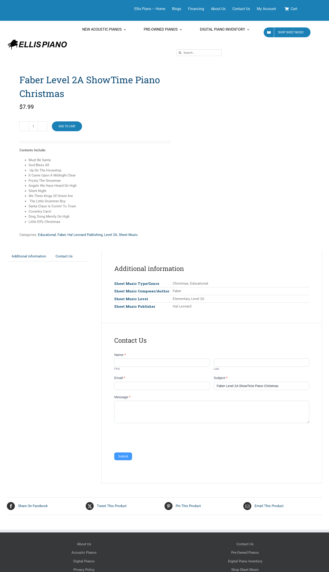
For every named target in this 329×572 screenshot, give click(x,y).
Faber (62, 235)
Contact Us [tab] (64, 256)
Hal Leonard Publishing (85, 235)
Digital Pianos (84, 561)
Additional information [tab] (29, 256)
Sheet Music (128, 235)
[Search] (180, 52)
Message (122, 397)
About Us (84, 544)
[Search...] (199, 52)
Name (120, 355)
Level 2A (110, 235)
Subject (221, 378)
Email (119, 378)
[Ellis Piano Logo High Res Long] (37, 40)
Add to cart (66, 126)
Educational (47, 235)
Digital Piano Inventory (245, 561)
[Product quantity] (33, 126)
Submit (123, 456)
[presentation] (149, 437)
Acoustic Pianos (84, 553)
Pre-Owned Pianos (245, 553)
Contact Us (245, 544)
